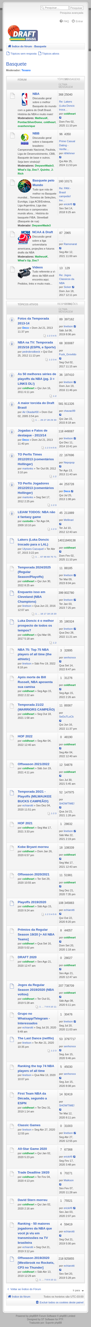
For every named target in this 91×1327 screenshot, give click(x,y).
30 (55, 420)
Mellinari (69, 519)
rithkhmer (69, 153)
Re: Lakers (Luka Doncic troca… (67, 105)
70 (51, 556)
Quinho (45, 169)
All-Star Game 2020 (32, 1149)
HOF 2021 (25, 823)
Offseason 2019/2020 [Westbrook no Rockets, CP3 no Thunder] (36, 1262)
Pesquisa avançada (71, 12)
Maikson (69, 1180)
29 (51, 420)
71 (55, 556)
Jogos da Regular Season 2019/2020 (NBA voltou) (36, 989)
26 (42, 420)
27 (45, 420)
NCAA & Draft (42, 232)
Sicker (67, 287)
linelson (68, 326)
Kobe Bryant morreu (33, 847)
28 (48, 420)
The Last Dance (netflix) (36, 1038)
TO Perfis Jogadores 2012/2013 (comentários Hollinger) (36, 488)
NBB (36, 133)
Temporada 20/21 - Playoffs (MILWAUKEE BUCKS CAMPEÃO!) (34, 796)
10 (51, 1006)
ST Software (48, 1319)
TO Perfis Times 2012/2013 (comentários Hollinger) (36, 459)
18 (48, 613)
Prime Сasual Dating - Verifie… (67, 145)
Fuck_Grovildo (67, 354)
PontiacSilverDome (30, 122)
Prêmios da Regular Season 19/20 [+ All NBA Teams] (36, 934)
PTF (61, 1319)
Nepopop (69, 462)
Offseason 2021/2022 (34, 764)
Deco (25, 327)
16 (42, 613)
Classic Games (29, 1125)
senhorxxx (70, 657)
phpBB (33, 1316)
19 (51, 613)
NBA (36, 94)
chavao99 (69, 410)
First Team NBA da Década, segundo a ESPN (32, 1098)
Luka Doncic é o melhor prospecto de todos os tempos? (36, 625)
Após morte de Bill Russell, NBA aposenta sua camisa (35, 682)
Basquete (16, 64)
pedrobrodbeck (31, 351)
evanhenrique (26, 126)
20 (55, 613)
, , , (61, 240)
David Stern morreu (32, 1200)
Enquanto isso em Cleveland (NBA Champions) (31, 596)
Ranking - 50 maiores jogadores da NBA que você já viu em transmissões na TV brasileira (35, 1233)
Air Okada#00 (30, 412)
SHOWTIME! (67, 803)
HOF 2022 (25, 736)
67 (42, 556)
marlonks (27, 468)
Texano (26, 70)
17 (45, 613)
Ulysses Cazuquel (33, 548)
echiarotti (27, 805)
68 (45, 556)
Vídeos (37, 267)
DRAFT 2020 (27, 957)
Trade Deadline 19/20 (33, 1172)
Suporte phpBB (53, 1322)
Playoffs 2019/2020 (32, 902)
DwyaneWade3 (44, 165)
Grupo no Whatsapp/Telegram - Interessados (34, 1018)
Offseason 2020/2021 (34, 874)
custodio (27, 521)
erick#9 (68, 204)
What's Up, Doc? (28, 169)
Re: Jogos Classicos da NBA (66, 279)
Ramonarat (70, 244)
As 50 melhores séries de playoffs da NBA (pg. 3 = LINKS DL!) (37, 378)
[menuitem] (64, 21)
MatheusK (41, 118)
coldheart (49, 122)
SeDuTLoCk (66, 716)
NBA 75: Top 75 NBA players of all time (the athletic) (34, 654)
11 (55, 1006)
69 (48, 556)
